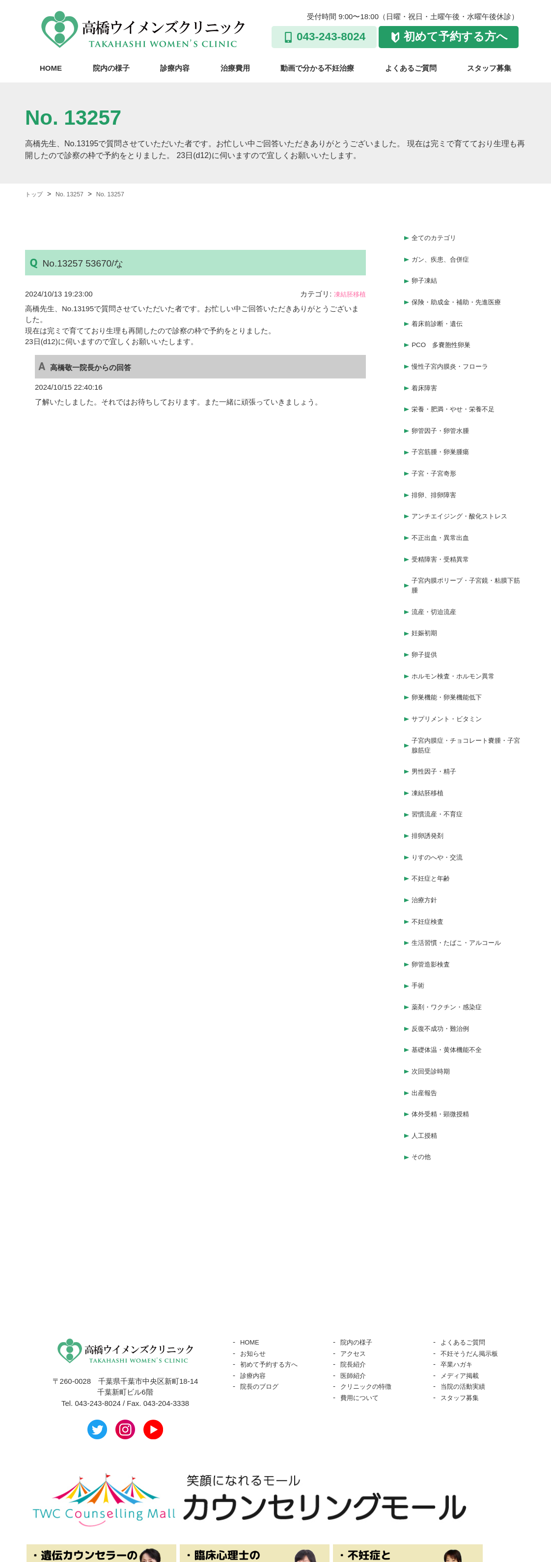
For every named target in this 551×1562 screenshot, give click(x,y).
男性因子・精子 (437, 724)
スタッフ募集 (489, 68)
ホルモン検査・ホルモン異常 (459, 635)
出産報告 (426, 1015)
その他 (423, 1073)
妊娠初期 (426, 596)
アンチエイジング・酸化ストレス (467, 489)
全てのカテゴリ (437, 236)
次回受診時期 (434, 995)
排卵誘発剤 (430, 782)
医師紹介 (355, 1291)
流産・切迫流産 (437, 577)
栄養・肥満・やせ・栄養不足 (459, 391)
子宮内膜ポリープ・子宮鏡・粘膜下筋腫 (467, 552)
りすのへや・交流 (441, 801)
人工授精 (426, 1054)
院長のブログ (262, 1301)
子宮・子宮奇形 (437, 450)
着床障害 (426, 372)
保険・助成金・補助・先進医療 (463, 295)
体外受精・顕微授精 (445, 1034)
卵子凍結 (426, 275)
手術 (419, 918)
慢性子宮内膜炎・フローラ (456, 353)
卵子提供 (426, 616)
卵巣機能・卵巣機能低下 (452, 654)
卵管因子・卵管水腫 (445, 411)
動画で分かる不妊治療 (317, 68)
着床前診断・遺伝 (441, 314)
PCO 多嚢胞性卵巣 (445, 333)
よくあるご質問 (411, 68)
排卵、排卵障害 (437, 469)
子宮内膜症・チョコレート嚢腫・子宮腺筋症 (467, 699)
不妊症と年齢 (434, 821)
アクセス (355, 1269)
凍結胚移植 (347, 294)
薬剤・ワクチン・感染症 (452, 937)
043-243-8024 (331, 36)
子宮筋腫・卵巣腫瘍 (445, 430)
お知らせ (255, 1269)
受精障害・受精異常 (445, 527)
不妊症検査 (430, 860)
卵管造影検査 (434, 898)
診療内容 (175, 68)
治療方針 (426, 840)
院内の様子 (111, 68)
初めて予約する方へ (456, 36)
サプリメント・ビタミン (452, 674)
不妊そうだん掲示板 (474, 1269)
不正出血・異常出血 (445, 508)
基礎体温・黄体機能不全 (452, 976)
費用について (362, 1313)
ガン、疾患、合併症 (445, 256)
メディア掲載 (463, 1291)
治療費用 (235, 68)
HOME (51, 68)
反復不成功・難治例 (445, 956)
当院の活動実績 (466, 1301)
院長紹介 (355, 1279)
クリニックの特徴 (369, 1301)
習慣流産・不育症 (441, 762)
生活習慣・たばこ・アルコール (463, 879)
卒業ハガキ (459, 1279)
